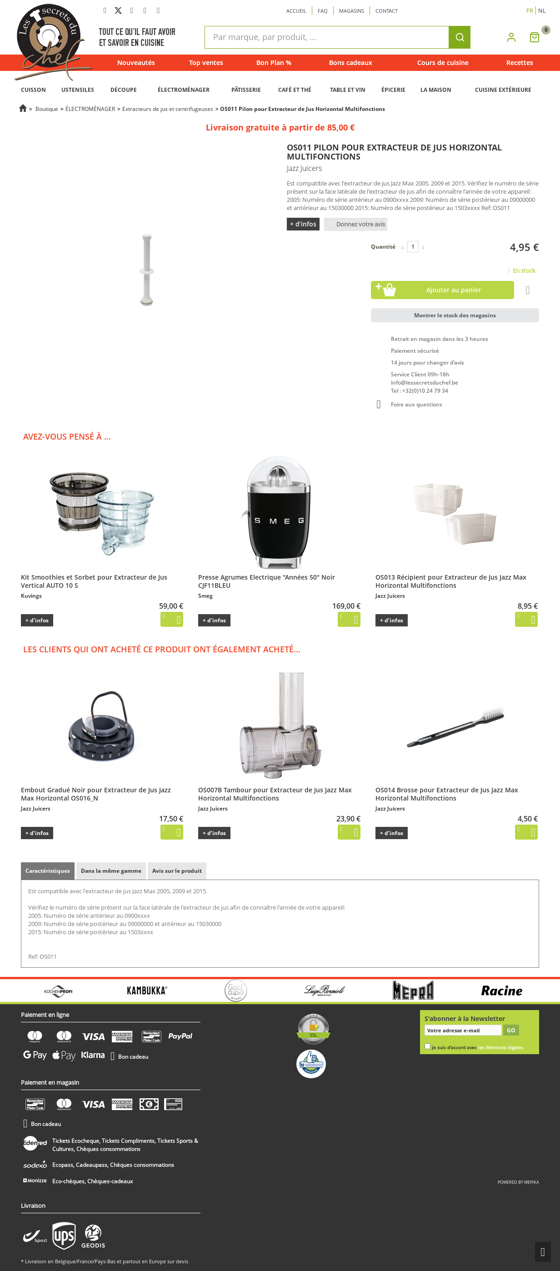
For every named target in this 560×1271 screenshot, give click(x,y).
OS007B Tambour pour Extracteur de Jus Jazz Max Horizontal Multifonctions (275, 794)
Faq (323, 10)
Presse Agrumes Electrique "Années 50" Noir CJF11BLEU (266, 581)
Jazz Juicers (390, 596)
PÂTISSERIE (246, 90)
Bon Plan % (273, 62)
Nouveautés (136, 62)
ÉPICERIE (393, 90)
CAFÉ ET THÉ (294, 90)
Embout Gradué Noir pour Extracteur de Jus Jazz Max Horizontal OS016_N (96, 794)
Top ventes (206, 62)
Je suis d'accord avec (477, 1048)
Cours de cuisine (443, 62)
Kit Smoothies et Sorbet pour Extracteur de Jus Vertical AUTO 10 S (94, 581)
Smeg (205, 596)
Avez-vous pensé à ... (67, 436)
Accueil (296, 10)
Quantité (383, 246)
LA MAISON (435, 90)
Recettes (519, 62)
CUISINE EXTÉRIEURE (503, 90)
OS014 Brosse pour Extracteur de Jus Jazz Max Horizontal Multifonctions (446, 794)
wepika (531, 1182)
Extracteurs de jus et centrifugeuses (167, 108)
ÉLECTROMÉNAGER (184, 90)
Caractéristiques (47, 871)
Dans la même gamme (111, 871)
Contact (386, 10)
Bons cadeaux (350, 62)
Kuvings (31, 596)
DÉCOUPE (123, 90)
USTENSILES (77, 90)
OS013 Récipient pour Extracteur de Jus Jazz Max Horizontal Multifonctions (450, 581)
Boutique (46, 108)
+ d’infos (303, 224)
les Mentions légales (500, 1048)
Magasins (351, 10)
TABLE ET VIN (347, 90)
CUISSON (33, 90)
